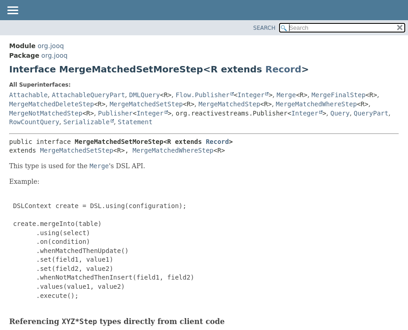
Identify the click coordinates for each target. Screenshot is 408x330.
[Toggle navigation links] (12, 11)
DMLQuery (144, 95)
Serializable (86, 122)
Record (283, 69)
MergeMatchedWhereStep (316, 104)
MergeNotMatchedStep (45, 113)
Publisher (115, 113)
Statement (135, 122)
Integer (250, 95)
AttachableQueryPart (88, 95)
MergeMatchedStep (229, 104)
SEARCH (264, 28)
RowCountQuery (34, 122)
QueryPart (371, 113)
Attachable (28, 95)
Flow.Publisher (203, 95)
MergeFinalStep (338, 95)
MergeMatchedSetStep (146, 104)
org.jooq (51, 46)
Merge (286, 95)
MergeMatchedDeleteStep (51, 104)
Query (339, 113)
